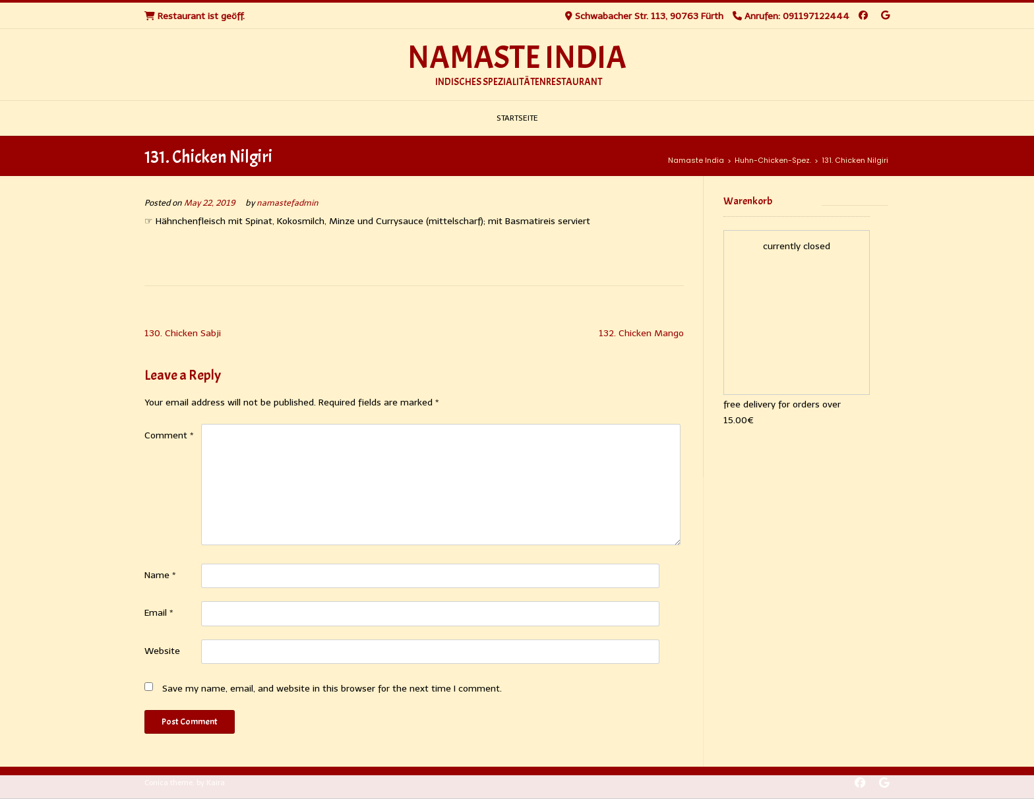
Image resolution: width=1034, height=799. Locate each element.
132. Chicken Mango (641, 333)
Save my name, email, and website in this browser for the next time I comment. (332, 688)
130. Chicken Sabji (182, 333)
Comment (169, 435)
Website (162, 651)
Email (158, 612)
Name (160, 575)
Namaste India (517, 58)
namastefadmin (288, 203)
